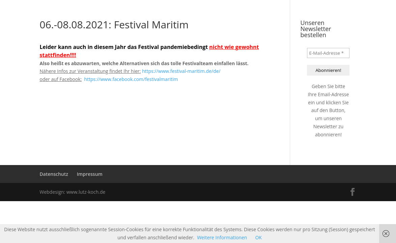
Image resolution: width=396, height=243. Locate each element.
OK (258, 237)
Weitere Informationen (222, 237)
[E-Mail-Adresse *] (328, 53)
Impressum (89, 174)
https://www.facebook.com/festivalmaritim (131, 79)
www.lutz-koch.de (85, 192)
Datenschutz (54, 174)
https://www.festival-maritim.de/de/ (181, 71)
